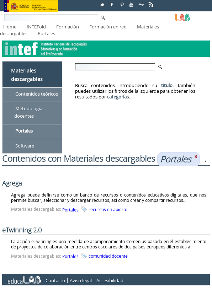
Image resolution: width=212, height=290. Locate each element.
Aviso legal (81, 280)
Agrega (12, 183)
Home (9, 26)
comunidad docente (108, 256)
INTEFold (36, 26)
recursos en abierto (108, 209)
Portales (46, 33)
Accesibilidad (109, 280)
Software (24, 146)
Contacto (55, 280)
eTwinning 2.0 (22, 230)
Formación (67, 26)
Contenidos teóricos (36, 94)
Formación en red (108, 26)
